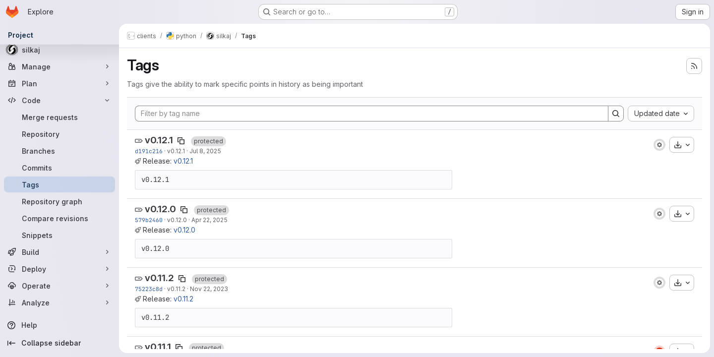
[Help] (59, 325)
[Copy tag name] (181, 141)
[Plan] (59, 83)
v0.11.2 (159, 278)
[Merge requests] (59, 117)
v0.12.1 (159, 140)
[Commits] (59, 168)
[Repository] (59, 134)
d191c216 (149, 151)
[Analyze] (59, 302)
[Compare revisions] (59, 218)
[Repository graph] (59, 201)
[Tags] (59, 184)
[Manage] (59, 66)
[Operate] (59, 286)
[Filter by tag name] (371, 113)
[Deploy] (59, 269)
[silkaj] (59, 50)
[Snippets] (59, 235)
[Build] (59, 252)
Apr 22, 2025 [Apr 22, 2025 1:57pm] (209, 220)
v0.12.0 (160, 209)
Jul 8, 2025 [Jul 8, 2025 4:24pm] (205, 151)
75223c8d (149, 289)
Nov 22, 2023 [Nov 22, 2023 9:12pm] (209, 289)
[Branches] (59, 151)
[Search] (616, 113)
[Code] (59, 100)
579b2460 (149, 220)
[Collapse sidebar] (59, 343)
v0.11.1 (158, 347)
